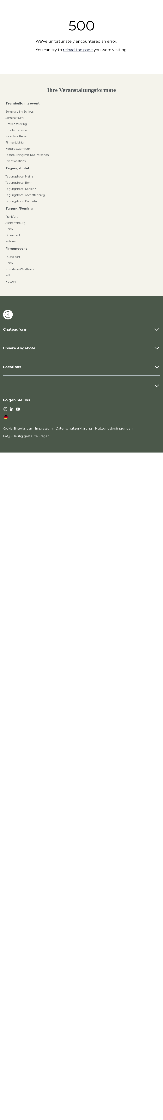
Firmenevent (16, 248)
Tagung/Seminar (19, 208)
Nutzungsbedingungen (114, 428)
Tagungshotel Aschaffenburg (25, 195)
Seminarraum (14, 118)
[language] (6, 417)
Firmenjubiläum (16, 142)
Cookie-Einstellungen (17, 428)
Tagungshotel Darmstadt (22, 201)
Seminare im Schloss (19, 111)
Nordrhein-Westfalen (19, 269)
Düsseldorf (12, 235)
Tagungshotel (17, 168)
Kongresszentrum (17, 148)
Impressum (44, 428)
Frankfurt (11, 216)
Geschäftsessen (16, 130)
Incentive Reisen (16, 136)
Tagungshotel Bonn (18, 182)
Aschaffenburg (15, 223)
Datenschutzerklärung (74, 428)
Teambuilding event (22, 103)
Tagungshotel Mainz (19, 176)
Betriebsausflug (16, 124)
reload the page (78, 50)
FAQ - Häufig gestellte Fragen (26, 436)
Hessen (10, 281)
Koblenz (10, 241)
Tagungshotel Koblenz (20, 189)
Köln (8, 275)
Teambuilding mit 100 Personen (27, 155)
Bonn (9, 229)
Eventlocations (15, 161)
